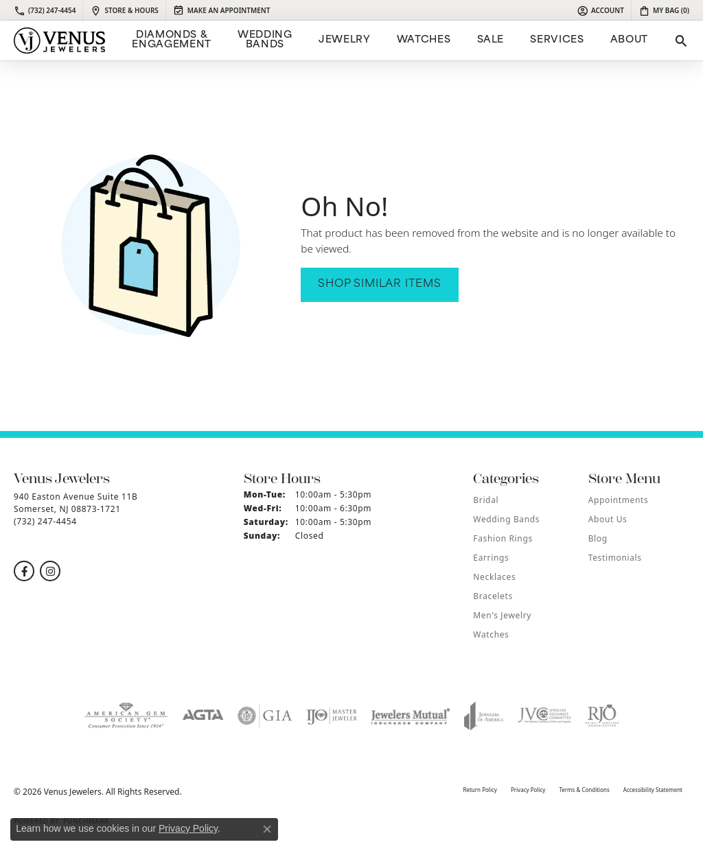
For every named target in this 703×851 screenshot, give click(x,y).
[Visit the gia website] (265, 716)
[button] (600, 10)
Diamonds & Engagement (171, 40)
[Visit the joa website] (484, 716)
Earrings (491, 557)
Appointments (618, 500)
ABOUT (629, 40)
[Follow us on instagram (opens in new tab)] (50, 571)
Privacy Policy (528, 789)
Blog (598, 538)
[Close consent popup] (267, 829)
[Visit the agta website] (203, 716)
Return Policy (479, 789)
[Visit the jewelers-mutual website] (410, 716)
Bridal (485, 500)
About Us (607, 519)
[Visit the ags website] (126, 716)
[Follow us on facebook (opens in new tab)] (24, 571)
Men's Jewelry (502, 615)
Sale (491, 40)
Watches (423, 40)
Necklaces (494, 577)
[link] (45, 10)
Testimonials (615, 557)
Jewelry (344, 40)
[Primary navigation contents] (388, 40)
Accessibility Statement (652, 789)
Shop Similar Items (379, 284)
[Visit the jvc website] (544, 716)
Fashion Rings (502, 538)
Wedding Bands (265, 40)
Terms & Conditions (584, 789)
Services (557, 40)
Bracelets (492, 596)
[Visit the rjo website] (602, 716)
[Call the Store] (45, 521)
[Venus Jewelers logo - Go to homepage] (59, 40)
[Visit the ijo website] (332, 716)
